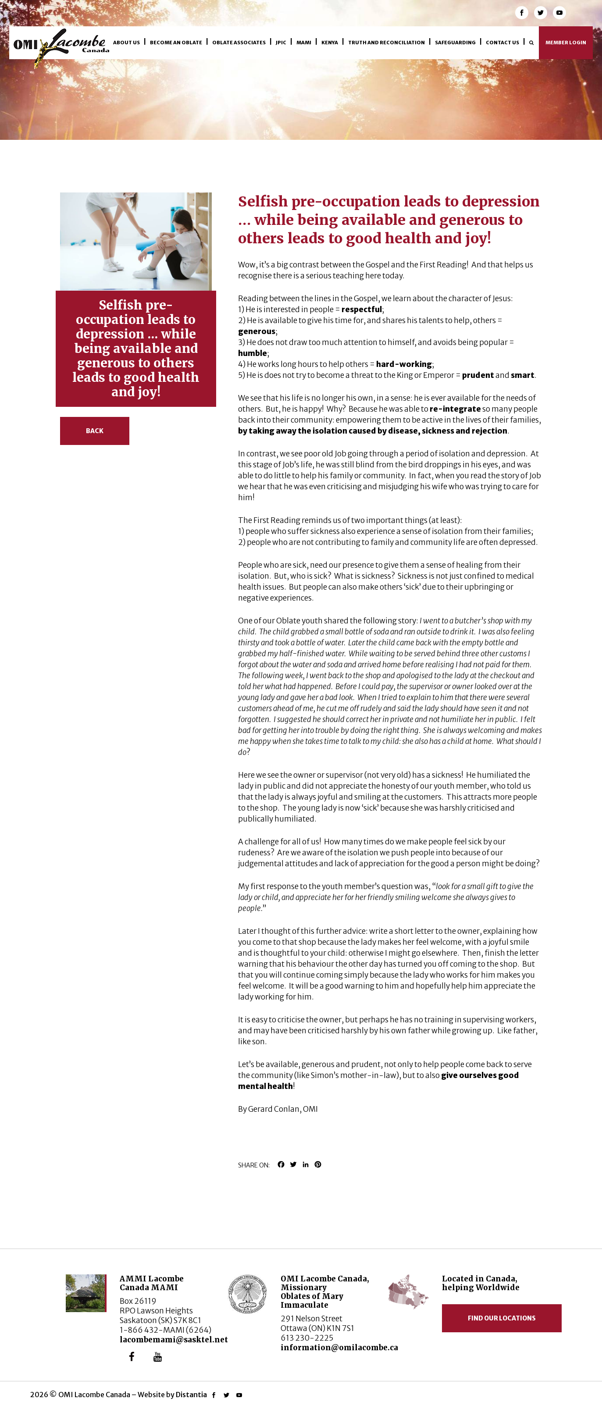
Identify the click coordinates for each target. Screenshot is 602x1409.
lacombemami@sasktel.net (174, 1340)
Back (94, 431)
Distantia (191, 1394)
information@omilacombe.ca (339, 1347)
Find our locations (502, 1318)
